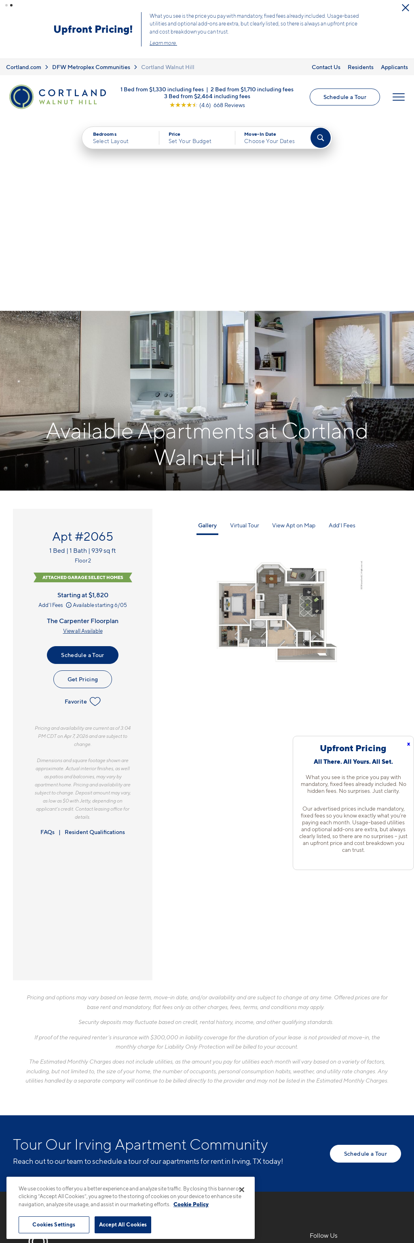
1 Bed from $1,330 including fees (162, 88)
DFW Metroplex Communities (91, 66)
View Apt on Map (293, 333)
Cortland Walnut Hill (167, 66)
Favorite (83, 509)
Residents (361, 66)
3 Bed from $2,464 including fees (207, 95)
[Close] (242, 1190)
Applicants (394, 66)
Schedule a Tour (344, 96)
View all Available (83, 438)
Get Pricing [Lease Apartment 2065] (83, 486)
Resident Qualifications (95, 639)
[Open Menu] (399, 97)
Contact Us (326, 66)
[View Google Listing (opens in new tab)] (207, 104)
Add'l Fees (55, 412)
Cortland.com (23, 66)
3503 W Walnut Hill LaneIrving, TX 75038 (172, 1081)
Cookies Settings (53, 1224)
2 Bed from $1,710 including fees (252, 88)
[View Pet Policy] (202, 1105)
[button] (6, 5)
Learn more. (163, 43)
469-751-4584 (156, 1062)
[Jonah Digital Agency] (382, 1175)
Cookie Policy (191, 1204)
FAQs (47, 639)
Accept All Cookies (123, 1224)
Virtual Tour (244, 333)
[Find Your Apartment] (320, 138)
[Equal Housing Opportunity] (138, 1105)
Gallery (207, 333)
